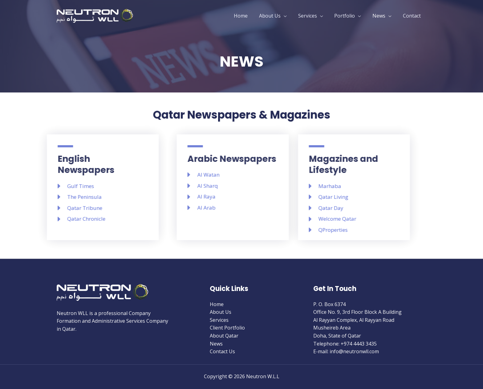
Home (249, 15)
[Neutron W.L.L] (95, 15)
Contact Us (222, 351)
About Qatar (224, 335)
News (381, 15)
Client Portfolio (227, 327)
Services (312, 15)
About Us (276, 15)
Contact (412, 15)
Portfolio (348, 15)
